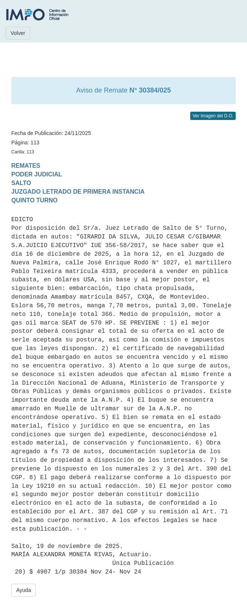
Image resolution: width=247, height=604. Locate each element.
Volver (18, 33)
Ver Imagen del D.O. (212, 115)
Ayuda (23, 590)
